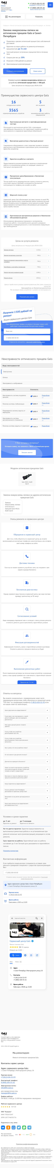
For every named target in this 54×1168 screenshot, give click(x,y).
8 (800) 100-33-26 (8, 1086)
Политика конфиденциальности (27, 1148)
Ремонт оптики (8, 278)
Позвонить (39, 17)
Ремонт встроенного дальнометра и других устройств (16, 261)
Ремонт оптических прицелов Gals (26, 1061)
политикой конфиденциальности (35, 342)
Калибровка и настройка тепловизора (14, 267)
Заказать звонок (27, 452)
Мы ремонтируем (13, 16)
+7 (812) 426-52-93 (37, 4)
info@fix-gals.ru (7, 1092)
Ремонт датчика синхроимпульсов (13, 272)
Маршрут (16, 959)
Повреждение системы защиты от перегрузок (14, 411)
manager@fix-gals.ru (9, 1097)
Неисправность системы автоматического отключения (13, 419)
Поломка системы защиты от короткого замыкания (16, 427)
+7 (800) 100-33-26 (37, 8)
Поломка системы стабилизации (13, 404)
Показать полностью (10, 855)
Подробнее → (45, 396)
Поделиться (3, 1132)
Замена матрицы (9, 250)
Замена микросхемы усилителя (13, 255)
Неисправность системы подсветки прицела (14, 396)
